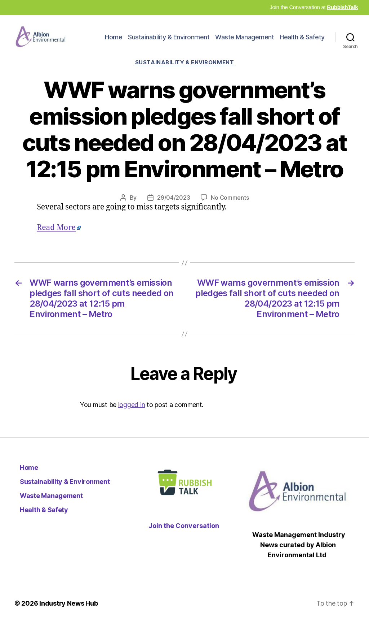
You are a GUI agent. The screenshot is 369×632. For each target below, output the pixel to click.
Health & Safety (302, 41)
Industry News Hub (68, 611)
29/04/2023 (173, 205)
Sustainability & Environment (168, 41)
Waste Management (244, 41)
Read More (56, 236)
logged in (131, 413)
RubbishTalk (342, 7)
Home (113, 41)
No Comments (230, 205)
